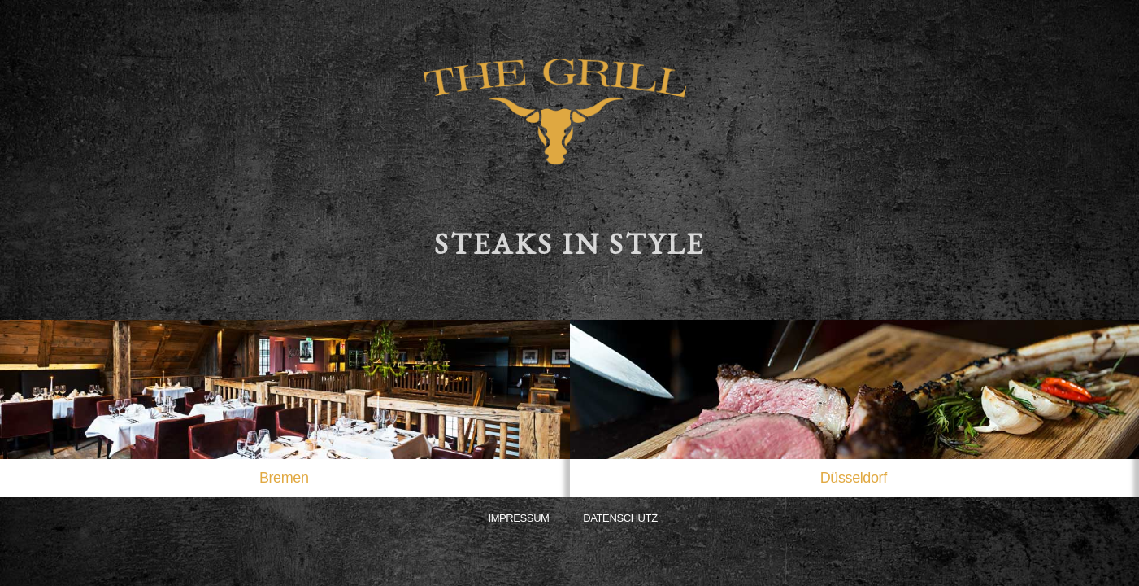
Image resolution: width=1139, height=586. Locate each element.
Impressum (518, 518)
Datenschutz (620, 518)
